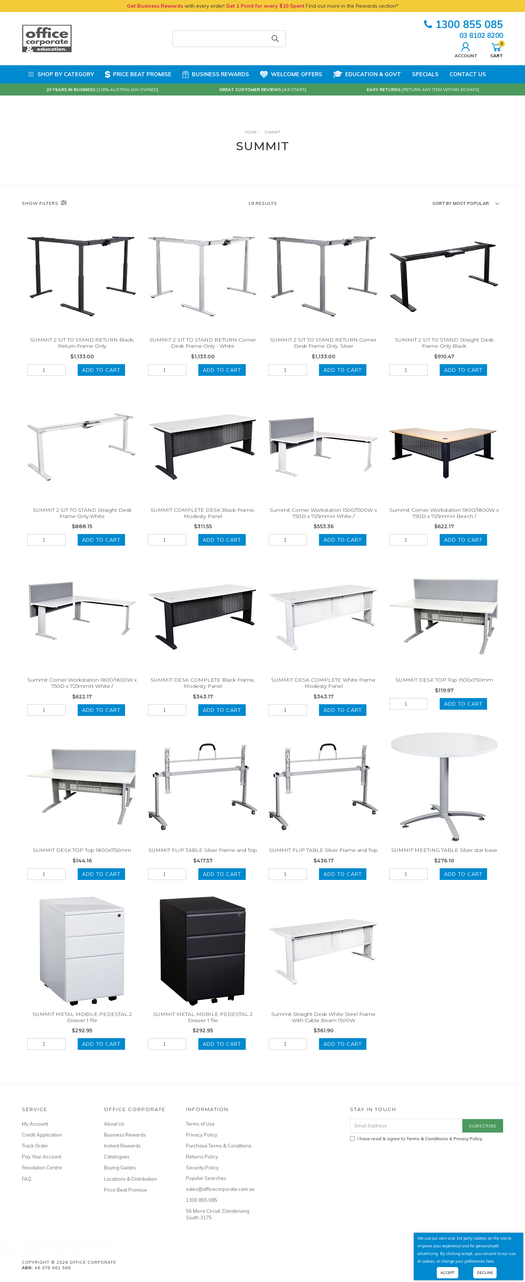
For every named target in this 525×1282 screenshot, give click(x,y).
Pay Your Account (41, 1157)
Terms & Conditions (427, 1138)
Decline (485, 1272)
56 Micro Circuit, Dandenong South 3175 (217, 1214)
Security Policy (202, 1167)
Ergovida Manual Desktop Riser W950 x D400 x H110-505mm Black (69, 1251)
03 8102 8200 (481, 35)
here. (490, 1261)
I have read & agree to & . (416, 1138)
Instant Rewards (122, 1146)
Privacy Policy (201, 1135)
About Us (114, 1124)
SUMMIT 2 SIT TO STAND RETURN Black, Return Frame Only (82, 342)
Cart (496, 49)
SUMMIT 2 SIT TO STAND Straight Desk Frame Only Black (444, 342)
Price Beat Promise (138, 74)
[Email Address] (406, 1126)
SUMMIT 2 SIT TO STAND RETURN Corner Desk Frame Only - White (202, 342)
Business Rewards (215, 74)
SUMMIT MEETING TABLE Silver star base (444, 858)
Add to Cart (101, 370)
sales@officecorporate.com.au (219, 1189)
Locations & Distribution (130, 1179)
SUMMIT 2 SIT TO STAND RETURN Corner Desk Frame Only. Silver (323, 342)
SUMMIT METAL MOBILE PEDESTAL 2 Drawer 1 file (82, 1025)
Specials (425, 74)
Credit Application (42, 1135)
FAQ (26, 1179)
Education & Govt (367, 74)
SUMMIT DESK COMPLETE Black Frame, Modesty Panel (203, 691)
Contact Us (468, 74)
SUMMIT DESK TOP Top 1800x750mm (82, 858)
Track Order (35, 1146)
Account (466, 49)
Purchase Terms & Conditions (219, 1146)
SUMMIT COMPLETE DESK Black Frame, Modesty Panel (203, 521)
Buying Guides (120, 1167)
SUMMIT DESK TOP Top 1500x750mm (444, 688)
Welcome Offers (291, 71)
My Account (35, 1124)
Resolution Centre (42, 1167)
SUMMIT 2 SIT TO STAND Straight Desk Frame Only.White (82, 521)
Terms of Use (200, 1124)
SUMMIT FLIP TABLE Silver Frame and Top (202, 858)
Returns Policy (202, 1157)
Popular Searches (206, 1178)
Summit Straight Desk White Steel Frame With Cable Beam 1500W (323, 1025)
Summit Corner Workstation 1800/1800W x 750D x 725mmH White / (82, 691)
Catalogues (116, 1157)
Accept (447, 1272)
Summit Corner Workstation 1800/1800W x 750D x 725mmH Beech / (444, 521)
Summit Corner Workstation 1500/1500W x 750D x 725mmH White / (323, 521)
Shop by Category (60, 74)
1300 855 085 (463, 24)
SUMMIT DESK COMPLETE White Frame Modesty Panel (323, 691)
